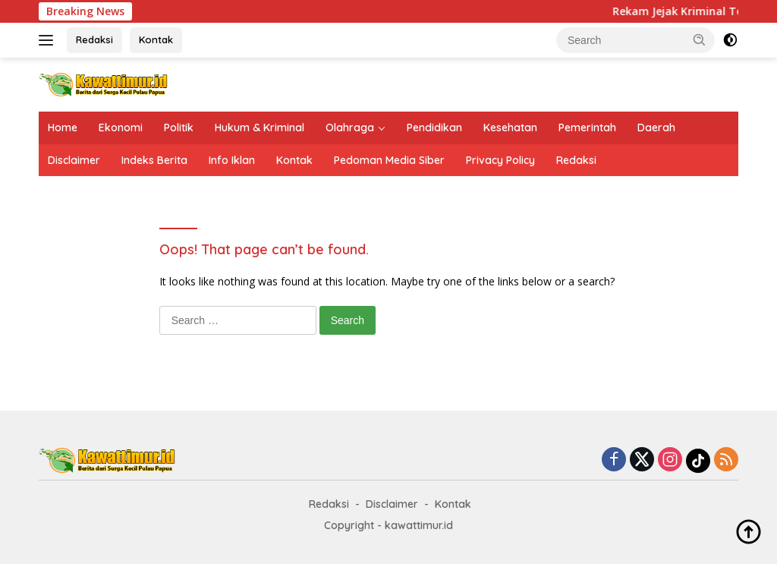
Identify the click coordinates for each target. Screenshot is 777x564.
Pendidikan (434, 127)
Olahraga (350, 127)
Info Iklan (232, 160)
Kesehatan (510, 127)
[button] (699, 39)
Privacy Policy (500, 160)
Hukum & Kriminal (259, 127)
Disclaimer (74, 160)
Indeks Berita (154, 160)
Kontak (156, 39)
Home (62, 127)
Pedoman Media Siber (389, 160)
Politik (178, 127)
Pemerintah (587, 127)
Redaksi (94, 39)
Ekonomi (121, 127)
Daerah (656, 127)
